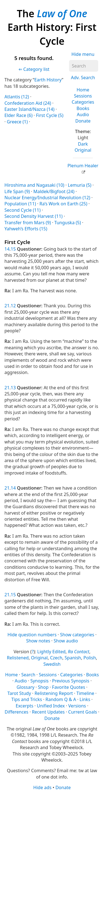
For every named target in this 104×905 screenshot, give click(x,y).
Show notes (38, 641)
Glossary (26, 687)
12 (13, 306)
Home (83, 90)
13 (13, 388)
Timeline (85, 693)
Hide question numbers (32, 635)
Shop (43, 687)
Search (28, 675)
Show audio (66, 641)
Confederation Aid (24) (27, 103)
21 (6, 306)
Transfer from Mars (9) (27, 223)
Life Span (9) (17, 191)
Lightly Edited (51, 652)
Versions (77, 706)
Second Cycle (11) (22, 210)
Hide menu (83, 54)
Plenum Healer (82, 166)
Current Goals (82, 712)
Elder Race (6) (18, 115)
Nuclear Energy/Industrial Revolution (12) (47, 198)
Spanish (73, 658)
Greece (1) (17, 122)
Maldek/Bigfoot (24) (53, 191)
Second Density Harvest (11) (33, 216)
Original (83, 150)
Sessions (83, 96)
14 (6, 249)
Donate (82, 121)
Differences (16, 712)
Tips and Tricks (26, 699)
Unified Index (51, 706)
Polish (89, 658)
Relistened (18, 658)
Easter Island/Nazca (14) (29, 109)
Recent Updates (48, 712)
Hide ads (42, 787)
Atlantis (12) (16, 97)
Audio (83, 114)
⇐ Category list (34, 69)
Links (85, 699)
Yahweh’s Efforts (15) (25, 229)
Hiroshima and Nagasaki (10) (34, 185)
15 (13, 249)
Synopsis (39, 681)
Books (83, 108)
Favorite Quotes (68, 687)
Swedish (52, 664)
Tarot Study (19, 693)
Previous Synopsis (70, 681)
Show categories (77, 635)
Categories (83, 102)
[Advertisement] (52, 847)
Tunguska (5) (67, 223)
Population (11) (20, 204)
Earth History (48, 80)
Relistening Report (53, 693)
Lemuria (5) (80, 185)
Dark (83, 144)
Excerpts (25, 706)
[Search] (83, 66)
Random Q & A (60, 699)
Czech (56, 658)
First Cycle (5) (50, 115)
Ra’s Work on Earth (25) (63, 204)
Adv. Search (83, 77)
